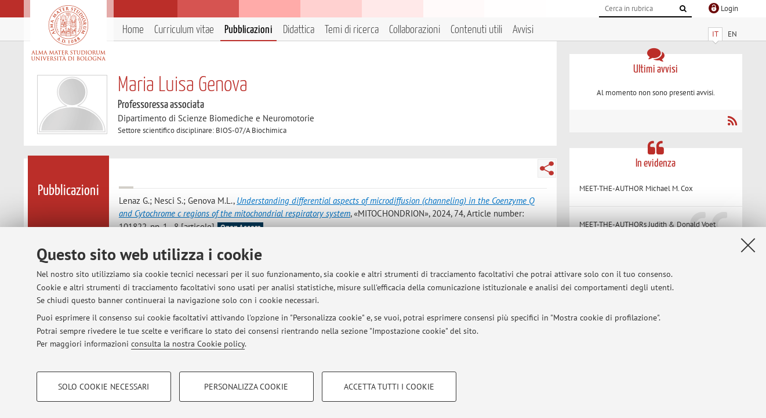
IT (715, 34)
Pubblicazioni (248, 29)
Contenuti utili (476, 29)
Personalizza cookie (246, 386)
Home (133, 29)
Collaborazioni (414, 29)
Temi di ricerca (352, 29)
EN (732, 34)
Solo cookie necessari (103, 386)
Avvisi (523, 29)
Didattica (298, 29)
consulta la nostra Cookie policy (188, 343)
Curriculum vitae (184, 29)
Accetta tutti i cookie (389, 386)
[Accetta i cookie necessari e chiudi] (748, 245)
